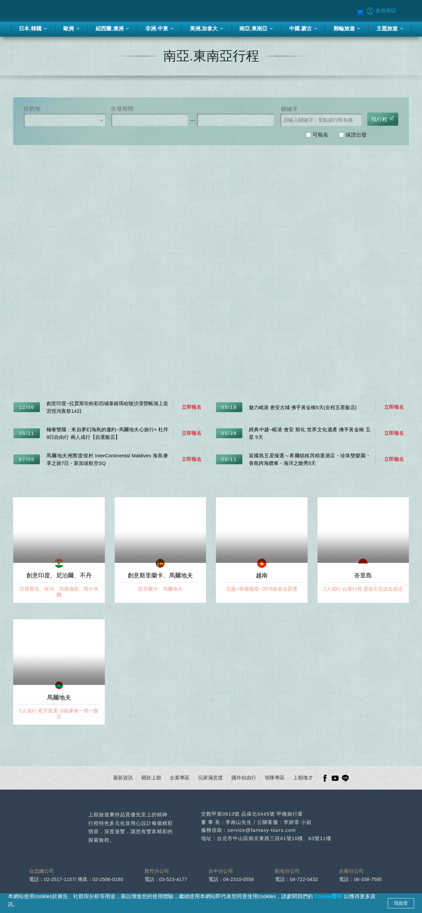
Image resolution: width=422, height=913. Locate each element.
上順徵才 (303, 778)
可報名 (320, 134)
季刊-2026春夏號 (217, 11)
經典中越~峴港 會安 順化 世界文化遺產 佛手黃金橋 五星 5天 (310, 433)
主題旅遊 (390, 28)
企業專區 (180, 778)
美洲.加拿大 (206, 28)
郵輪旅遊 (347, 28)
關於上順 (151, 778)
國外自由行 (243, 778)
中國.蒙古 (303, 28)
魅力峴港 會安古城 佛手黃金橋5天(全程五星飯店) (303, 407)
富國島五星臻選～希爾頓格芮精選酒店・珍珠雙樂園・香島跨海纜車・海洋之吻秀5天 (310, 459)
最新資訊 (123, 778)
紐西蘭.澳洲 (112, 28)
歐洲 (71, 28)
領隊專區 (275, 778)
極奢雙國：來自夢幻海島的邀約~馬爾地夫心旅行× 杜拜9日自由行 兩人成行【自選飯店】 (107, 433)
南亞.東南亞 (256, 28)
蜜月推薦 (275, 11)
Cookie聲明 (329, 896)
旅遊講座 (250, 11)
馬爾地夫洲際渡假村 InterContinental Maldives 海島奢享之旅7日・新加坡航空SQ (107, 459)
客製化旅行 (181, 11)
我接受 (401, 903)
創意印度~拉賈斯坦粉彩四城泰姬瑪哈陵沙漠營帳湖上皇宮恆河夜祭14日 (107, 407)
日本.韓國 (33, 28)
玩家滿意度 (210, 778)
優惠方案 (300, 11)
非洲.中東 (159, 28)
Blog (320, 11)
